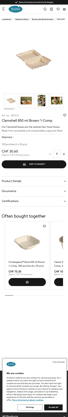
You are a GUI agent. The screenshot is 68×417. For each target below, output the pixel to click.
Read (7, 137)
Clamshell (61, 19)
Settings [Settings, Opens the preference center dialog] (30, 407)
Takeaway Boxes (21, 19)
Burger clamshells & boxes (42, 19)
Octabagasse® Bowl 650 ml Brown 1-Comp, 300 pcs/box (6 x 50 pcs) (26, 264)
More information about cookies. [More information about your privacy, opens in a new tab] (28, 400)
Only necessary (59, 362)
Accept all (53, 407)
